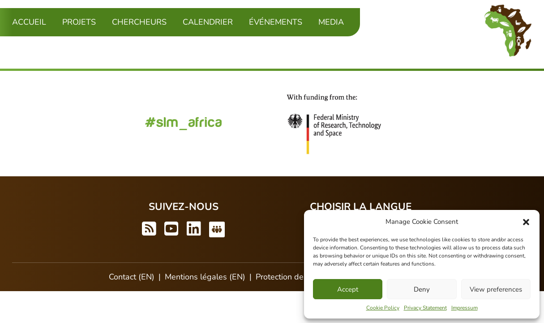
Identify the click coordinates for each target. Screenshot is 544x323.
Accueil (29, 22)
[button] (526, 221)
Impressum (464, 307)
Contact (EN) (131, 276)
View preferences (496, 289)
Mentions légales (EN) (205, 276)
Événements (275, 22)
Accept (347, 289)
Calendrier (208, 22)
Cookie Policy (382, 307)
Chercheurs (139, 22)
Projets (79, 22)
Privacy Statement (425, 307)
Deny (422, 289)
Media (331, 22)
